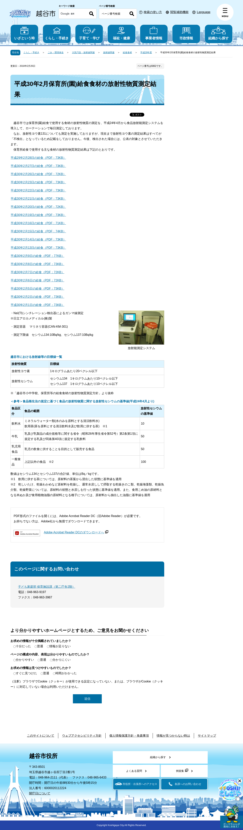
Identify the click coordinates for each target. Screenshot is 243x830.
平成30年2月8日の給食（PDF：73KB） (37, 264)
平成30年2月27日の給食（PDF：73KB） (38, 166)
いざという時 (24, 33)
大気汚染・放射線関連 (83, 52)
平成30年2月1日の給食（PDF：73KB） (37, 305)
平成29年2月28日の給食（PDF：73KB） (38, 157)
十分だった (23, 646)
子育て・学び (89, 33)
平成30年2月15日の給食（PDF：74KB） (38, 231)
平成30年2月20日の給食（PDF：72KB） (38, 206)
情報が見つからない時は (173, 735)
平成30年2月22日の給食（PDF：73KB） (38, 190)
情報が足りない (60, 646)
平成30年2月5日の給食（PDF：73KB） (37, 288)
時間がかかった (66, 673)
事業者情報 (153, 33)
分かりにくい (61, 659)
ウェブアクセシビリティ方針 (82, 735)
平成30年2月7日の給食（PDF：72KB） (37, 272)
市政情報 (186, 33)
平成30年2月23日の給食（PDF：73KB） (38, 182)
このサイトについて (40, 735)
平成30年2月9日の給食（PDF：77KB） (37, 255)
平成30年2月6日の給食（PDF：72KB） (37, 280)
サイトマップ (207, 735)
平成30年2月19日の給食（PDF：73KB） (38, 215)
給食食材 (127, 52)
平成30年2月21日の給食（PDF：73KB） (38, 198)
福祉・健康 (121, 33)
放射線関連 (108, 52)
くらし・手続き (56, 33)
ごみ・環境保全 (56, 52)
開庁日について (39, 793)
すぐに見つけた (26, 673)
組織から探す (218, 33)
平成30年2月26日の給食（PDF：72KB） (38, 174)
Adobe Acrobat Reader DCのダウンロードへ (76, 532)
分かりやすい (25, 659)
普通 (40, 646)
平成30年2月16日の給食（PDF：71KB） (38, 223)
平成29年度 (146, 52)
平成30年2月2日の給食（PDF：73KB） (37, 296)
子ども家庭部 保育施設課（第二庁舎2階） (46, 586)
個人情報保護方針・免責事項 (129, 735)
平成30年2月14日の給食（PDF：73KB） (38, 239)
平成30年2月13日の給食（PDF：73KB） (38, 247)
